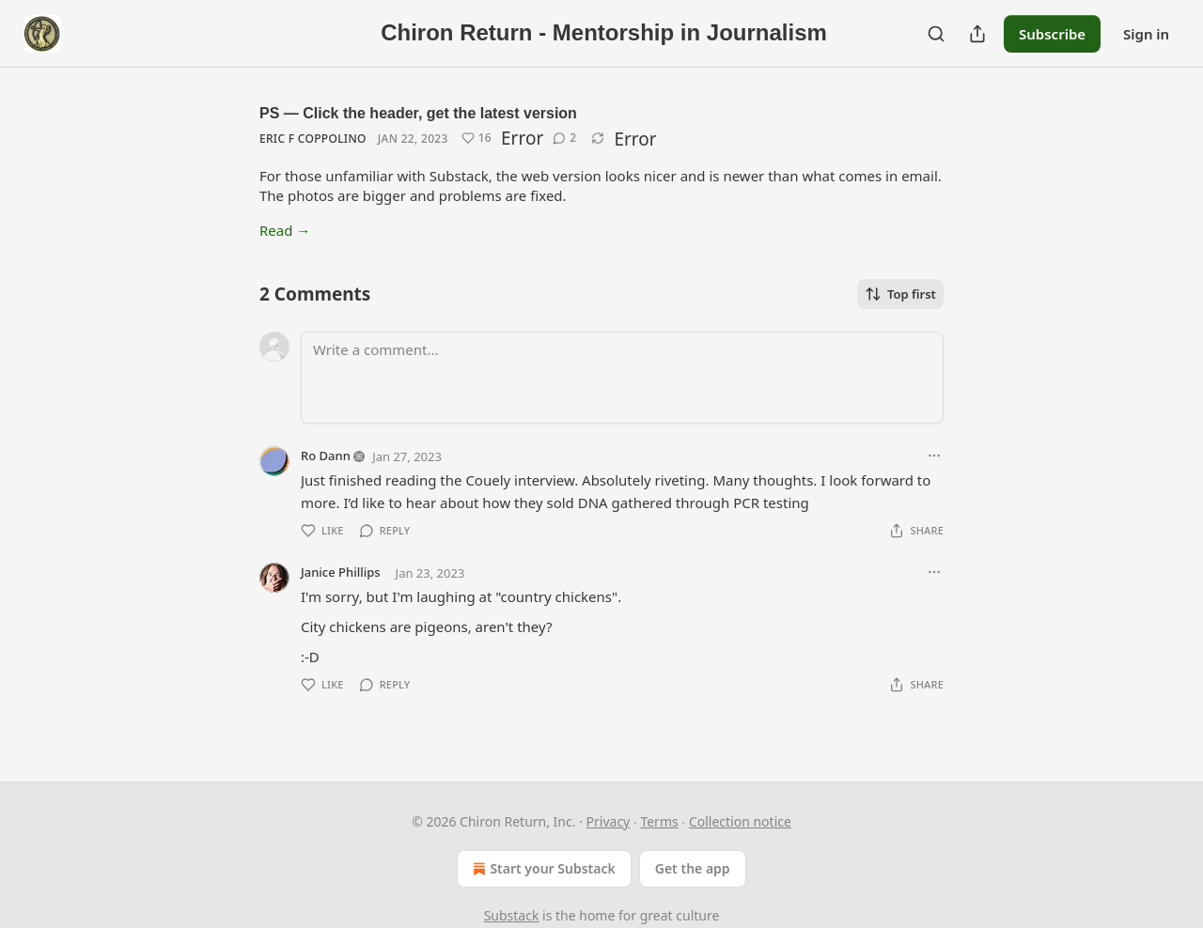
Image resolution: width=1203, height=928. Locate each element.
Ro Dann (326, 455)
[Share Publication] (977, 34)
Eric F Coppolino (313, 139)
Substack (511, 915)
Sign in (1146, 33)
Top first (900, 294)
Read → (284, 230)
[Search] (936, 34)
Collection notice (740, 821)
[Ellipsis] (934, 456)
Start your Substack (542, 868)
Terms (659, 821)
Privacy (608, 821)
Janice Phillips (341, 572)
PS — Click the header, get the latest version (418, 113)
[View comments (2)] (564, 138)
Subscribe (1052, 33)
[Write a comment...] (622, 378)
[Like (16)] (476, 138)
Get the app (692, 868)
